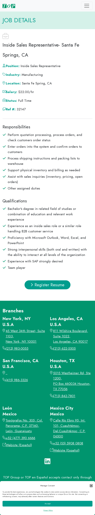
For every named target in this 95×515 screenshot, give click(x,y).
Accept (47, 503)
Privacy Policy (48, 510)
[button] (91, 485)
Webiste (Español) (19, 445)
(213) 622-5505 (64, 348)
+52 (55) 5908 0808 (68, 443)
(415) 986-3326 (17, 380)
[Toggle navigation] (87, 6)
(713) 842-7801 (64, 395)
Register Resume (47, 285)
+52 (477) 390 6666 (20, 438)
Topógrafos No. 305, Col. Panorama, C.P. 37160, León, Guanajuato (24, 425)
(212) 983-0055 (17, 348)
